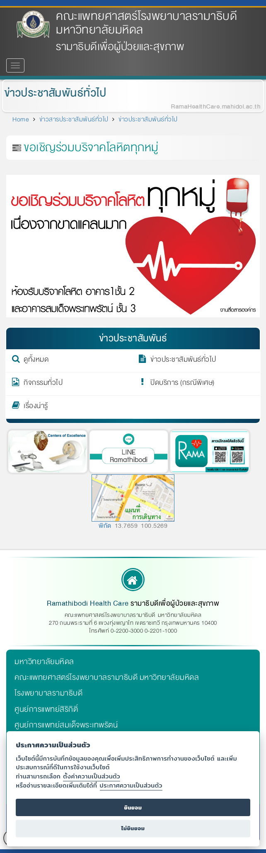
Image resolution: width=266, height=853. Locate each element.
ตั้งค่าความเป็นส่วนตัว (91, 776)
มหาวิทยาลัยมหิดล (44, 661)
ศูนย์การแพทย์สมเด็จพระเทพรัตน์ (66, 725)
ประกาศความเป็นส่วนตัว (131, 785)
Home (20, 119)
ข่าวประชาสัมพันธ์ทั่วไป (53, 93)
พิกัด (105, 525)
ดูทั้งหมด (36, 361)
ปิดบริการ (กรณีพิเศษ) (182, 384)
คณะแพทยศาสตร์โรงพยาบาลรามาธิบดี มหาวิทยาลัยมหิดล (146, 23)
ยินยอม (133, 807)
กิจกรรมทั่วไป (43, 384)
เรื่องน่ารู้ (36, 407)
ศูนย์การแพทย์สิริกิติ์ (46, 709)
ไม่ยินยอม (133, 828)
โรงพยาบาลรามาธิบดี (48, 693)
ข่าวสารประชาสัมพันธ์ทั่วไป (74, 119)
